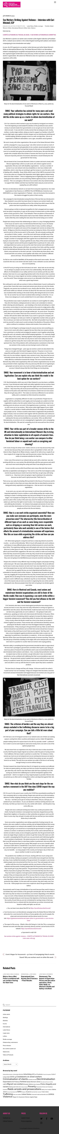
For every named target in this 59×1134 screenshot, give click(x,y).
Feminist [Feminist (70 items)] (23, 1082)
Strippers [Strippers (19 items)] (24, 1091)
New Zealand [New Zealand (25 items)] (37, 1084)
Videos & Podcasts (8, 1055)
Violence (33, 28)
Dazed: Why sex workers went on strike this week (36, 957)
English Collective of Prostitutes (14, 26)
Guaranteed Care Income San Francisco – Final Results (29, 978)
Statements (49, 974)
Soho (29, 28)
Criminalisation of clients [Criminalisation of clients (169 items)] (15, 1079)
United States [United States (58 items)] (26, 1094)
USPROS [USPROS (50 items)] (51, 1094)
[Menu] (55, 2)
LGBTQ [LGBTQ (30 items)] (5, 1084)
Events (5, 1023)
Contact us (6, 1118)
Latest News (30, 26)
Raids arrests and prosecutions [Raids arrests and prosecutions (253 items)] (24, 1089)
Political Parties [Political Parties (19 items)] (24, 1086)
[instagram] (41, 1123)
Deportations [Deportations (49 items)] (7, 1082)
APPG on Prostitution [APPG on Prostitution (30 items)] (37, 1074)
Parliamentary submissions (10, 1042)
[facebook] (47, 1118)
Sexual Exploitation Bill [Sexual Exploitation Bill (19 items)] (12, 1091)
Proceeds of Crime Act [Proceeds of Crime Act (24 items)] (41, 1086)
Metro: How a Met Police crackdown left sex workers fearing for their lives (11, 979)
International (25, 974)
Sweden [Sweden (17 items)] (39, 1091)
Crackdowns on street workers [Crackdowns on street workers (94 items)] (29, 1077)
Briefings (5, 1017)
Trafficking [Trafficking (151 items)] (8, 1094)
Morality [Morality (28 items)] (26, 1084)
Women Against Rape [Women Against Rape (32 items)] (31, 1097)
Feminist (47, 26)
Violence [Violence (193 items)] (7, 1096)
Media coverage (38, 26)
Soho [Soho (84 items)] (19, 1092)
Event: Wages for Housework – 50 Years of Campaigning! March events (30, 954)
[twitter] (41, 1118)
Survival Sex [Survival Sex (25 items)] (34, 1091)
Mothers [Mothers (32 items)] (31, 1084)
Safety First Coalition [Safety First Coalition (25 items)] (46, 1089)
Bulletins (5, 1020)
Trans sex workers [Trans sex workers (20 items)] (17, 1094)
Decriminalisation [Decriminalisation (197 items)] (46, 1079)
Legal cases (6, 1033)
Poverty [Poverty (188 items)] (32, 1086)
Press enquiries (26, 1121)
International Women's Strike (19, 28)
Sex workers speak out (9, 1048)
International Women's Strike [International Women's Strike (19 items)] (47, 1081)
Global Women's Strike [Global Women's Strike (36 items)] (33, 1082)
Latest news (25, 1118)
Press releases (7, 1045)
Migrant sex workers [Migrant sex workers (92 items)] (15, 1084)
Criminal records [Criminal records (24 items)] (32, 1079)
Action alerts (6, 1014)
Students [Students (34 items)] (28, 1092)
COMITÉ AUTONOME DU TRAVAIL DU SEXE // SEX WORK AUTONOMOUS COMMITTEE (29, 35)
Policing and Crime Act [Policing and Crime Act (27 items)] (15, 1086)
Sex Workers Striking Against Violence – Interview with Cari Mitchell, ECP (28, 21)
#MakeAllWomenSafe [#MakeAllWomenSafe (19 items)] (7, 1074)
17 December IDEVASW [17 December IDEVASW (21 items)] (18, 1074)
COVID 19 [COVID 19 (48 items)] (13, 1077)
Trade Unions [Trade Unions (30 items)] (45, 1091)
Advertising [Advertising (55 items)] (27, 1074)
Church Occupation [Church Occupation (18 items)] (47, 1074)
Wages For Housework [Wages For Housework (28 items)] (19, 1097)
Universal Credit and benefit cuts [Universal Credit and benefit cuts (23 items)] (40, 1094)
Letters (5, 1036)
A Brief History (8, 1121)
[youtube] (52, 1118)
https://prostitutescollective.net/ (40, 908)
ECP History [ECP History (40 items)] (15, 1082)
